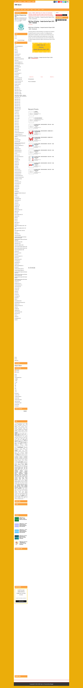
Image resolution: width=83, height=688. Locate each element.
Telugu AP (16, 310)
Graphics (23, 453)
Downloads (20, 1)
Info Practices (17, 183)
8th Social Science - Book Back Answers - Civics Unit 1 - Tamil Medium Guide (44, 125)
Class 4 (16, 123)
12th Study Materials (18, 46)
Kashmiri (16, 188)
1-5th (43, 9)
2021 (15, 49)
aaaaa (16, 52)
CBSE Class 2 (17, 97)
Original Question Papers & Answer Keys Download (21, 472)
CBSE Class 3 (17, 99)
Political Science (17, 259)
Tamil (15, 307)
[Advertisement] (41, 221)
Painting (30, 14)
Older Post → (52, 76)
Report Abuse (18, 365)
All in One (16, 55)
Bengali (16, 68)
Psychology (17, 262)
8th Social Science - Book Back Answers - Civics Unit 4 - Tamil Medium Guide (44, 163)
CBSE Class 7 (17, 105)
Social (16, 294)
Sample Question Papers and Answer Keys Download (41, 15)
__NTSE (16, 380)
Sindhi (16, 292)
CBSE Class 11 (17, 92)
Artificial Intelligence (21, 426)
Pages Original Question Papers (20, 246)
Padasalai (17, 370)
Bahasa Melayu (17, 66)
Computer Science (18, 134)
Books (16, 76)
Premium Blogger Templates (46, 686)
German (16, 161)
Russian (16, 267)
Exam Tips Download (18, 156)
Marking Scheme (17, 209)
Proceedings (17, 260)
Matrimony (29, 1)
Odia (15, 232)
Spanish (16, 297)
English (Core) (17, 148)
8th (32, 9)
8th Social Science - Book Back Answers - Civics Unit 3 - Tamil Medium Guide (44, 170)
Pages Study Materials (18, 249)
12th (18, 9)
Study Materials (17, 300)
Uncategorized (17, 318)
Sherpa (16, 291)
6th (39, 9)
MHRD (16, 217)
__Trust (16, 382)
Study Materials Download (19, 302)
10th (25, 9)
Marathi (16, 208)
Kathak (16, 189)
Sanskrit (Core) (17, 283)
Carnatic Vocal (17, 82)
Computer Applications (18, 132)
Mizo (15, 219)
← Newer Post (31, 76)
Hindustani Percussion (18, 177)
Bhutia (16, 71)
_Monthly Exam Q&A (18, 402)
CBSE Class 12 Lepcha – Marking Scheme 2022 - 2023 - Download (20, 96)
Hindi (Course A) (17, 170)
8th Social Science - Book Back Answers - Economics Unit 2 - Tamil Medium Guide (43, 131)
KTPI (15, 195)
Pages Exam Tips (17, 241)
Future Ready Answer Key (38, 118)
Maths (16, 211)
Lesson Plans (17, 404)
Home (15, 1)
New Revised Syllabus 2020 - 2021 (20, 228)
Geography (16, 159)
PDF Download (17, 252)
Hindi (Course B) (17, 172)
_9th (15, 383)
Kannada (16, 186)
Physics (16, 257)
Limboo (16, 203)
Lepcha (16, 201)
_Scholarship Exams (18, 377)
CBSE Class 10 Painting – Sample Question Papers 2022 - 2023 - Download (41, 22)
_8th (15, 385)
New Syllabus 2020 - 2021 (19, 230)
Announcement (17, 57)
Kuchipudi (16, 197)
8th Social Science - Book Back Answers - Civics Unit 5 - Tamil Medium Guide (44, 157)
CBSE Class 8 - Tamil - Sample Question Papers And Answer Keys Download (23, 525)
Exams (33, 1)
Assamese (16, 65)
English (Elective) (17, 150)
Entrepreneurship (17, 151)
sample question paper (18, 268)
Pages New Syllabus (18, 476)
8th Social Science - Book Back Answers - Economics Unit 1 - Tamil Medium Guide (43, 138)
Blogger (23, 40)
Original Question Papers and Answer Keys (21, 474)
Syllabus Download (18, 305)
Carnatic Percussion (18, 81)
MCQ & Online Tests (18, 214)
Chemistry (16, 110)
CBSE (33, 12)
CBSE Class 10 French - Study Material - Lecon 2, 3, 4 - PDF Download (23, 543)
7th (36, 9)
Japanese (16, 185)
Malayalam (22, 463)
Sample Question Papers (19, 270)
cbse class (16, 87)
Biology (16, 74)
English (16, 147)
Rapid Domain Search (54, 686)
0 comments (30, 24)
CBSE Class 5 (17, 102)
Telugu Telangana (17, 311)
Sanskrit (16, 281)
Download (49, 12)
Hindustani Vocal (17, 178)
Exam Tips (25, 451)
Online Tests (17, 235)
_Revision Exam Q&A (18, 399)
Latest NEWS (17, 198)
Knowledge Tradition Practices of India (20, 461)
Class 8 (16, 129)
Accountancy (17, 54)
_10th (15, 390)
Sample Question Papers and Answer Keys (42, 14)
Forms (25, 1)
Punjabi (16, 482)
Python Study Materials (18, 265)
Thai (15, 315)
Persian (16, 254)
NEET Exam (16, 222)
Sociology (16, 296)
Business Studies (17, 77)
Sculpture (16, 289)
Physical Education (18, 256)
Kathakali (16, 191)
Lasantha (40, 686)
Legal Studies (17, 200)
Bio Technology (17, 73)
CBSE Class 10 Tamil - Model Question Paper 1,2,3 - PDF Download (23, 537)
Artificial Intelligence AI (18, 63)
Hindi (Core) (17, 169)
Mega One (16, 216)
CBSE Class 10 (39, 12)
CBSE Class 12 (17, 93)
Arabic (16, 60)
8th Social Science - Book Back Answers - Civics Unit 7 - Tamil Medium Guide (44, 144)
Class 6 (16, 126)
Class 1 (16, 113)
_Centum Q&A (17, 394)
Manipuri (16, 206)
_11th (15, 391)
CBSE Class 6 (17, 104)
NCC (15, 220)
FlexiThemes (30, 686)
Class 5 (16, 124)
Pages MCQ (17, 243)
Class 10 (45, 12)
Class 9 (16, 131)
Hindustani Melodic (18, 175)
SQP (15, 299)
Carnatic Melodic (17, 79)
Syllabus (22, 495)
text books (16, 313)
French (16, 158)
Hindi (15, 167)
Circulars (19, 440)
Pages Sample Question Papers (20, 248)
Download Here (34, 58)
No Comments (36, 114)
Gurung (16, 166)
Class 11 (16, 116)
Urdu (15, 319)
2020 (15, 47)
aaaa (26, 423)
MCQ (16, 465)
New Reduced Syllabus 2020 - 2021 (20, 225)
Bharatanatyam (20, 428)
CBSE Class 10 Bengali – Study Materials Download (23, 518)
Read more (39, 113)
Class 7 (16, 127)
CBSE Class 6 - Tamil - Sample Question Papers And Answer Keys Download (23, 531)
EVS (15, 153)
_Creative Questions (18, 396)
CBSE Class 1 (24, 433)
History (16, 180)
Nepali (25, 466)
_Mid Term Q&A (17, 401)
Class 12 (16, 118)
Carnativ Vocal (17, 84)
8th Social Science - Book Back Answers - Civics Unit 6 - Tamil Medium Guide (44, 150)
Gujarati (16, 164)
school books (17, 286)
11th (21, 9)
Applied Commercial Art (19, 58)
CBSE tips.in (18, 5)
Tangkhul (16, 308)
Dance (16, 138)
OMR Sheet (16, 233)
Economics (36, 111)
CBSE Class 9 (17, 108)
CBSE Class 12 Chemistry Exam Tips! (20, 15)
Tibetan (16, 316)
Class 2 (23, 441)
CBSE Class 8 (17, 107)
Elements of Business (18, 145)
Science (16, 288)
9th (28, 9)
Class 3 (16, 121)
